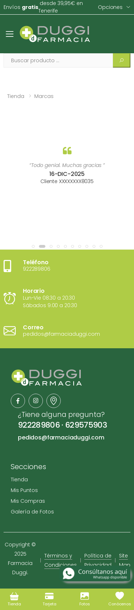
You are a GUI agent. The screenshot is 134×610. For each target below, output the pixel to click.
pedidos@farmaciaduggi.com (61, 437)
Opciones (110, 7)
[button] (33, 246)
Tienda (15, 96)
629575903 (86, 425)
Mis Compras (28, 501)
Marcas (44, 96)
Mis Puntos (24, 490)
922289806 (39, 425)
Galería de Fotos (32, 511)
